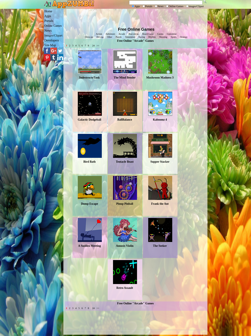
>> (98, 45)
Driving (100, 37)
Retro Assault (124, 287)
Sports (174, 37)
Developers (51, 40)
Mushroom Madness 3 (160, 77)
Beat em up (134, 34)
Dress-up (89, 37)
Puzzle (119, 37)
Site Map (50, 45)
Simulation (130, 37)
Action (99, 34)
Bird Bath (89, 161)
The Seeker (160, 245)
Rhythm (152, 37)
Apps (47, 16)
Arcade (122, 34)
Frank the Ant (160, 203)
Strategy (184, 37)
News (48, 30)
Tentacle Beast (125, 161)
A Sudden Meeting (89, 245)
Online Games (53, 25)
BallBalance (124, 119)
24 (93, 45)
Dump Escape (89, 203)
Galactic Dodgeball (89, 119)
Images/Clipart (53, 35)
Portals (48, 21)
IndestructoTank (89, 77)
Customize (172, 34)
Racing (141, 37)
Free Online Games (136, 29)
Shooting (163, 37)
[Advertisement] (135, 17)
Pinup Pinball (124, 203)
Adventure (110, 34)
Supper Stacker (159, 161)
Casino (160, 34)
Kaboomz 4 (160, 119)
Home (48, 11)
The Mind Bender (125, 77)
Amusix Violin (125, 245)
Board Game (148, 34)
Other (109, 37)
